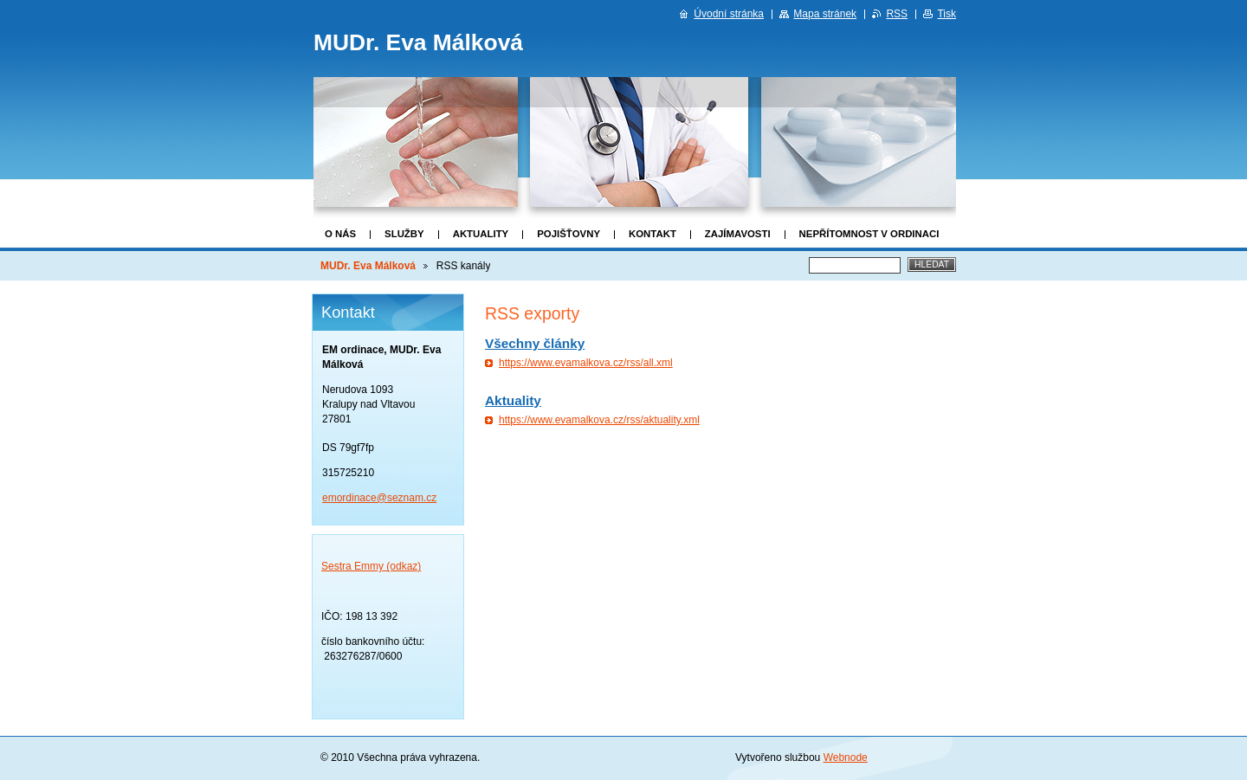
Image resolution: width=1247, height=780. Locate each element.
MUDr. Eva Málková (368, 266)
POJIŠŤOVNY (568, 234)
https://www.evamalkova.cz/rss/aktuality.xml (599, 420)
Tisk (946, 14)
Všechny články (535, 343)
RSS (897, 14)
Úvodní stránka (729, 14)
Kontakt (652, 234)
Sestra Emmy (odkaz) (371, 566)
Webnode (846, 757)
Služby (404, 234)
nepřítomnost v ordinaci (869, 234)
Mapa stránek (824, 14)
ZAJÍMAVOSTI (738, 234)
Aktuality (481, 234)
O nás (340, 234)
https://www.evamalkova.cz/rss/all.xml (586, 363)
